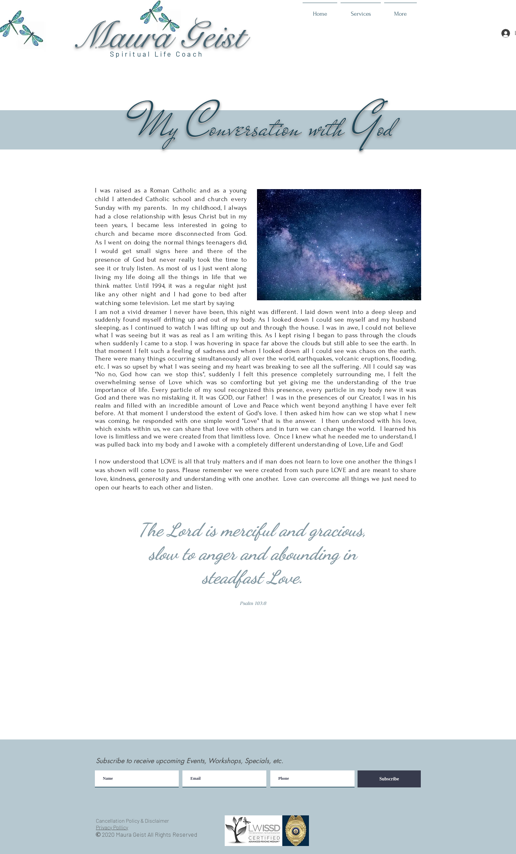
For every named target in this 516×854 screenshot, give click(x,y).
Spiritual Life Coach (156, 54)
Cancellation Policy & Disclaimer (132, 820)
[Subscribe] (389, 778)
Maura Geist (159, 37)
